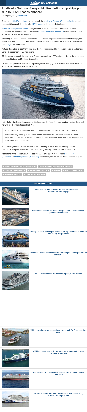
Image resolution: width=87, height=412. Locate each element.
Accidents (23, 16)
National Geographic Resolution (15, 28)
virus (67, 170)
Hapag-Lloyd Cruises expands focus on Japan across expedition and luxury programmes (58, 233)
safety (7, 45)
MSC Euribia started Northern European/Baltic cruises (58, 274)
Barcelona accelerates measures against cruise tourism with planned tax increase (58, 212)
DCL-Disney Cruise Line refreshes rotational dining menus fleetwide (58, 373)
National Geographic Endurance (51, 31)
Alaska (57, 170)
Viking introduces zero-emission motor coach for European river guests (58, 331)
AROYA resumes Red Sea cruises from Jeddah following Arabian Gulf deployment (58, 394)
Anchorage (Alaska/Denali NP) (26, 157)
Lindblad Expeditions (18, 21)
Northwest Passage (39, 170)
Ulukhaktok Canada (35, 174)
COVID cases (37, 24)
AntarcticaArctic (13, 174)
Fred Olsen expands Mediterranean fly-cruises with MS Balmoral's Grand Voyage (58, 190)
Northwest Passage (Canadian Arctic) (59, 21)
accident (78, 170)
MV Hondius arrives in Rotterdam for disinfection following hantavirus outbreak (58, 352)
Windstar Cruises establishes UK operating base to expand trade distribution (58, 254)
